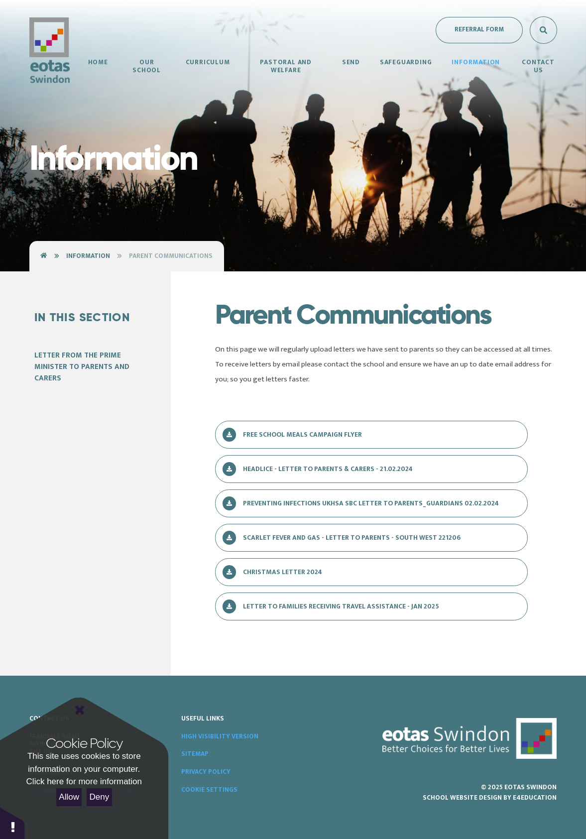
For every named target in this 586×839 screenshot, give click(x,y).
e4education (535, 797)
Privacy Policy (206, 771)
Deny (100, 797)
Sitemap (195, 753)
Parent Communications (171, 255)
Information (88, 255)
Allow (69, 797)
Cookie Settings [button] (209, 789)
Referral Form (479, 29)
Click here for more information (84, 781)
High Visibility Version (219, 736)
